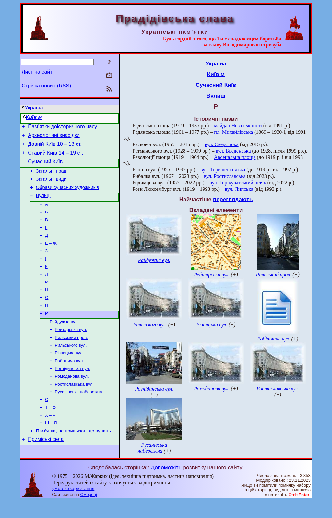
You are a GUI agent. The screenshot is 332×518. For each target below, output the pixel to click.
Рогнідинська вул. (72, 391)
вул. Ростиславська (225, 176)
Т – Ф (50, 433)
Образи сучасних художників (67, 195)
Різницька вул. (69, 374)
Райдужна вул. (64, 341)
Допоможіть (166, 484)
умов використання (73, 505)
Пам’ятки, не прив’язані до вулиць (73, 459)
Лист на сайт (37, 72)
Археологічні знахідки (54, 137)
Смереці (88, 511)
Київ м (34, 117)
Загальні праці (52, 176)
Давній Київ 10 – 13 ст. (54, 147)
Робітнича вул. (69, 383)
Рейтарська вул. (71, 349)
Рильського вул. (71, 366)
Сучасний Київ (45, 166)
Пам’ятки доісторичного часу (62, 127)
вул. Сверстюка (222, 144)
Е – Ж (51, 255)
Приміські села (46, 468)
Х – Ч (50, 442)
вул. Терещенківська (222, 169)
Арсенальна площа (235, 157)
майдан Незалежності (238, 125)
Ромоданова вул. (72, 399)
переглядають (233, 199)
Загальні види (51, 186)
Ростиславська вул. (74, 408)
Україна (34, 107)
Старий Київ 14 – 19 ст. (55, 156)
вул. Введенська (233, 151)
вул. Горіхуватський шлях (238, 182)
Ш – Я (51, 450)
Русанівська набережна (78, 416)
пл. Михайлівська (233, 132)
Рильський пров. (71, 357)
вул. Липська (239, 189)
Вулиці (43, 204)
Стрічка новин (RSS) (46, 85)
